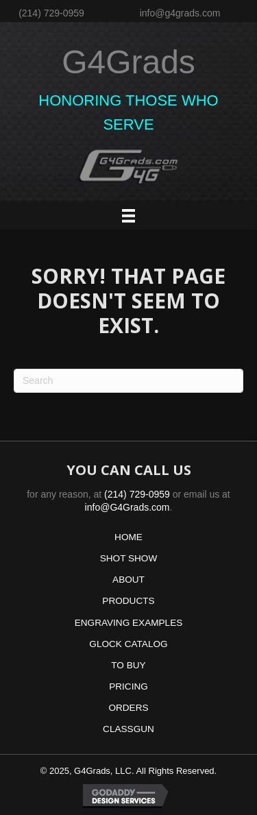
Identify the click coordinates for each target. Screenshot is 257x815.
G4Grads (128, 62)
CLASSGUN (128, 729)
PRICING (128, 686)
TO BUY (128, 665)
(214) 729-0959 (51, 13)
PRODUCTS (128, 601)
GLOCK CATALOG (128, 644)
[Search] (128, 381)
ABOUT (128, 579)
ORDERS (128, 708)
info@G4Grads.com (127, 507)
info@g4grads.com (180, 13)
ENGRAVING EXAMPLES (129, 623)
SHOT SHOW (129, 558)
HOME (128, 537)
